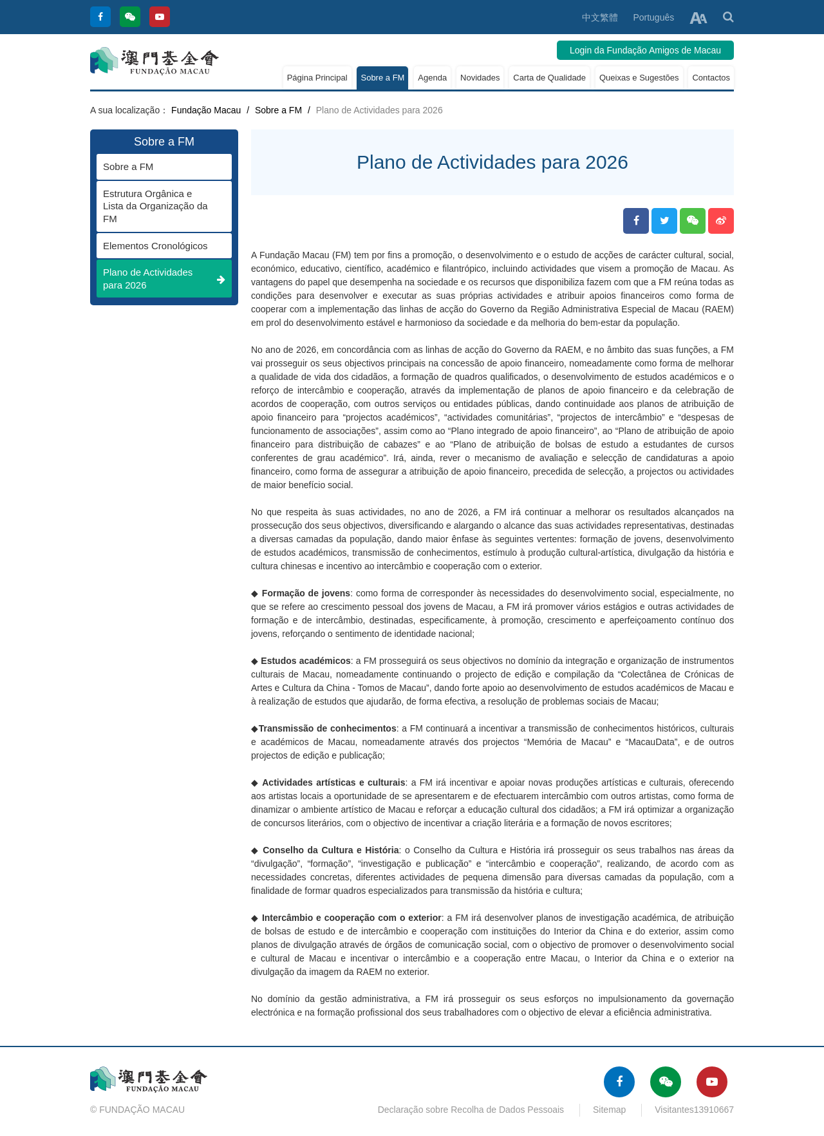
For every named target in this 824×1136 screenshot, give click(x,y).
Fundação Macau (206, 110)
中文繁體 (600, 17)
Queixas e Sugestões (639, 77)
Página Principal (317, 77)
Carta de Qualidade (549, 77)
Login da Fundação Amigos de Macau (645, 50)
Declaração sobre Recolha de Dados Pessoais (471, 1109)
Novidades (480, 77)
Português (653, 17)
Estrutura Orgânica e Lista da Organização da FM (157, 206)
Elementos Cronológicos (157, 245)
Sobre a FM (382, 77)
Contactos (711, 77)
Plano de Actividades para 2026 (164, 278)
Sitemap (609, 1109)
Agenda (432, 77)
